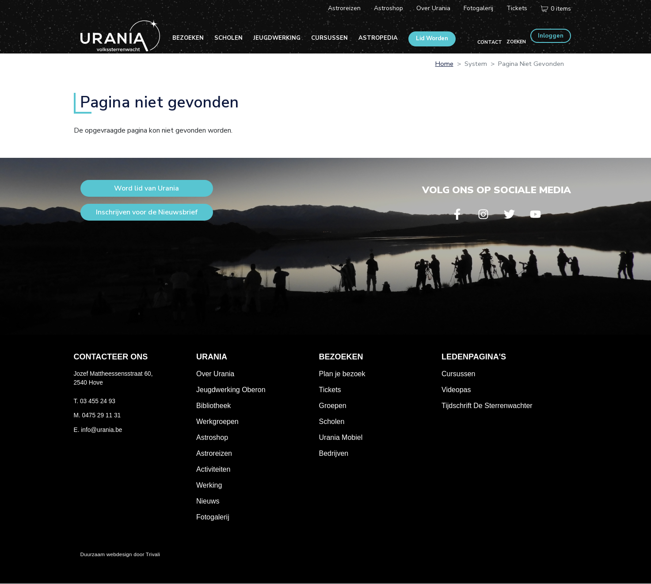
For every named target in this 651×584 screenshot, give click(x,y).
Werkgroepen (217, 421)
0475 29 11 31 (101, 415)
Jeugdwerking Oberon (231, 389)
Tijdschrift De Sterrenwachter (487, 405)
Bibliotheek (213, 405)
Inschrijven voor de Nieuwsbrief (147, 212)
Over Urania (433, 8)
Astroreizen (344, 8)
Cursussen (329, 38)
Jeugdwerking (277, 38)
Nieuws (207, 501)
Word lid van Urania (146, 188)
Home (444, 63)
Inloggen (550, 36)
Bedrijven (334, 453)
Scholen (228, 38)
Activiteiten (213, 469)
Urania (211, 356)
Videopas (456, 389)
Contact (489, 42)
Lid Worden (432, 38)
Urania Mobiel (341, 437)
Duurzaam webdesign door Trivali (120, 554)
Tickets (516, 8)
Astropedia (378, 38)
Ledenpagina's (474, 356)
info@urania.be (101, 430)
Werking (209, 485)
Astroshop (388, 8)
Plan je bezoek (342, 374)
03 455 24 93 (97, 401)
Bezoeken (188, 38)
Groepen (332, 405)
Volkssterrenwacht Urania (120, 35)
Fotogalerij (478, 8)
